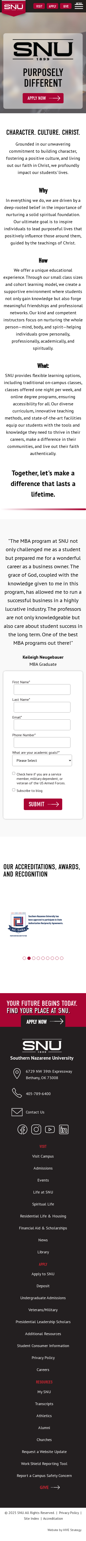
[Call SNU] (18, 1093)
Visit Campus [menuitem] (43, 1156)
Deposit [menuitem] (43, 1285)
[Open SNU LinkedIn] (63, 1130)
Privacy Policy (69, 1512)
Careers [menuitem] (43, 1369)
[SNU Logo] (20, 4)
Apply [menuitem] (52, 6)
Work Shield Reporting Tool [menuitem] (44, 1463)
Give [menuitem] (65, 6)
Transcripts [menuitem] (44, 1403)
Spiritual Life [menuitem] (43, 1204)
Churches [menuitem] (44, 1439)
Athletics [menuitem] (44, 1415)
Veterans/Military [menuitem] (43, 1309)
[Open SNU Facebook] (22, 1130)
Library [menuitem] (43, 1251)
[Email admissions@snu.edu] (41, 1112)
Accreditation (53, 1518)
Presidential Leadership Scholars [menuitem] (43, 1321)
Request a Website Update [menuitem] (44, 1451)
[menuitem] (79, 5)
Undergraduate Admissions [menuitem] (43, 1297)
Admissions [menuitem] (43, 1168)
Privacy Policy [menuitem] (43, 1357)
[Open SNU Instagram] (36, 1130)
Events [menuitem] (43, 1180)
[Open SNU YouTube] (50, 1130)
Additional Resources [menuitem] (43, 1333)
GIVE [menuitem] (44, 1487)
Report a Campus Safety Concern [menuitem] (44, 1475)
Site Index (31, 1518)
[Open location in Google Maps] (18, 1074)
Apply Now (37, 98)
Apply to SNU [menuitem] (43, 1273)
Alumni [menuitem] (44, 1427)
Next (80, 931)
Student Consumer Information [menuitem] (43, 1345)
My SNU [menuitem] (44, 1391)
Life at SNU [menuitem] (43, 1192)
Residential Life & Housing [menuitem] (43, 1216)
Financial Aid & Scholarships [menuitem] (43, 1227)
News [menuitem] (43, 1239)
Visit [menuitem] (39, 6)
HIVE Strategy (72, 1530)
